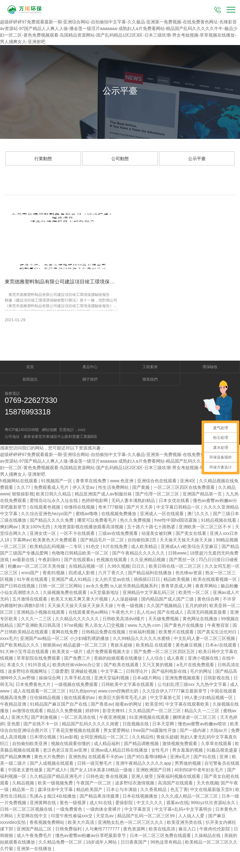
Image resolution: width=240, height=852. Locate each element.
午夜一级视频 (130, 605)
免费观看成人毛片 (52, 487)
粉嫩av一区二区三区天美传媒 (37, 566)
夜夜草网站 (206, 585)
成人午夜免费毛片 (35, 835)
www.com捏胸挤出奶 (119, 690)
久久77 (24, 487)
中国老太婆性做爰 (26, 769)
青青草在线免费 (92, 480)
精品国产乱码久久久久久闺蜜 (91, 723)
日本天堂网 (163, 723)
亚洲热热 (77, 756)
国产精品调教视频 (142, 743)
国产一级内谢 (193, 730)
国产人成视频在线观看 (52, 763)
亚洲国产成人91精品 (71, 579)
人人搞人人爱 (192, 815)
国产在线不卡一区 (41, 723)
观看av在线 (177, 802)
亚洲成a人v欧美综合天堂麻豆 (190, 546)
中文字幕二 (112, 671)
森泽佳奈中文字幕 (56, 789)
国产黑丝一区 (183, 559)
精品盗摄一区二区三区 (85, 644)
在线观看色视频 (46, 507)
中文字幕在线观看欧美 (187, 704)
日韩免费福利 (69, 828)
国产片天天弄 (140, 507)
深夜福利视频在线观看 (179, 776)
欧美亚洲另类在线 (185, 822)
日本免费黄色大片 (34, 684)
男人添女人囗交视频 (105, 625)
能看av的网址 (129, 704)
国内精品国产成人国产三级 (168, 598)
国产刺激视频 (44, 717)
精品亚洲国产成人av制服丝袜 (104, 493)
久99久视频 (118, 566)
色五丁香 (179, 789)
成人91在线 (101, 802)
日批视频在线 (136, 723)
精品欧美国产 (90, 789)
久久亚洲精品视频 (148, 559)
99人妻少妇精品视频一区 (209, 697)
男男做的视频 (188, 763)
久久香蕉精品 (154, 789)
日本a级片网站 (147, 677)
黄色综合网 (208, 598)
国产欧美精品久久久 (20, 644)
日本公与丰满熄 (122, 789)
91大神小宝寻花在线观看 (25, 651)
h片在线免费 (116, 546)
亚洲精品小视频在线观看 (41, 612)
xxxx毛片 (9, 638)
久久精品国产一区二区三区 (155, 710)
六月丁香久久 (112, 572)
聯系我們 (150, 379)
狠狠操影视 (23, 493)
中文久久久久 (150, 802)
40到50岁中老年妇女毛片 (199, 769)
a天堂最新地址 (105, 592)
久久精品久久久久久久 (77, 618)
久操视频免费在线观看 (65, 592)
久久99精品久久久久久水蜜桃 (142, 638)
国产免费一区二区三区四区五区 (165, 651)
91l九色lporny (82, 690)
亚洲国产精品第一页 (202, 493)
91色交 (93, 546)
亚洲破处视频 (84, 671)
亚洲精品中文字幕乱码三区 (149, 592)
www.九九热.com (145, 625)
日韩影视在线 (217, 677)
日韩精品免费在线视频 (104, 631)
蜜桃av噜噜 (87, 513)
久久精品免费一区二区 (60, 841)
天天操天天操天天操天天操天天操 (81, 605)
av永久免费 (97, 585)
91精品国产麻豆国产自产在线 (59, 704)
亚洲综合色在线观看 (157, 480)
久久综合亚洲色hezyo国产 (47, 513)
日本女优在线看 (175, 500)
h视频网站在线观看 (19, 480)
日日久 (139, 566)
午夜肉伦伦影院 (215, 828)
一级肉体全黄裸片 (104, 809)
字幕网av (22, 539)
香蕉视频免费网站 (47, 822)
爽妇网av (9, 526)
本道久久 (16, 664)
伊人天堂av (84, 487)
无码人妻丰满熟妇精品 (133, 500)
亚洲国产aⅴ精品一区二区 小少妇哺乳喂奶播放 (65, 638)
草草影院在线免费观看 (39, 658)
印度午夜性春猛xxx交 (72, 815)
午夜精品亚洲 (14, 704)
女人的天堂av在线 (113, 579)
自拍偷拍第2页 (143, 539)
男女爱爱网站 (117, 730)
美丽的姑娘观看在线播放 (118, 658)
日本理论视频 (43, 736)
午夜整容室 (218, 625)
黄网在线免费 (65, 631)
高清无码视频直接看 (207, 612)
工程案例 (150, 367)
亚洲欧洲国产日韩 (154, 769)
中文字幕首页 (138, 809)
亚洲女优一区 (43, 533)
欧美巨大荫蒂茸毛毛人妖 (123, 697)
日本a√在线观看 (221, 644)
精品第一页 (23, 789)
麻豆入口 (187, 828)
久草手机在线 (78, 677)
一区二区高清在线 (79, 717)
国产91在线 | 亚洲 (211, 756)
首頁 (30, 367)
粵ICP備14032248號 (22, 430)
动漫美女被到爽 (157, 533)
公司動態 (120, 158)
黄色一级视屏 (73, 802)
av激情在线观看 (28, 710)
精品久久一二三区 (202, 710)
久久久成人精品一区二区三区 (190, 796)
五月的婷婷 (196, 605)
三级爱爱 (59, 671)
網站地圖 (49, 430)
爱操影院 (124, 802)
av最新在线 (24, 559)
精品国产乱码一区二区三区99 (146, 815)
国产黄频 (141, 487)
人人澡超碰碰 (125, 598)
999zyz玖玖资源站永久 (213, 802)
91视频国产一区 (57, 480)
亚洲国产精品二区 (35, 828)
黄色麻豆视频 (189, 644)
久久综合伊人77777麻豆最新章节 (175, 690)
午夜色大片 (123, 612)
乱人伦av (146, 612)
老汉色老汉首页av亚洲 (65, 750)
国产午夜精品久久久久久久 (139, 552)
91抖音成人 (39, 664)
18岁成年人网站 (102, 841)
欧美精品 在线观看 (154, 644)
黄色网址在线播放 (200, 618)
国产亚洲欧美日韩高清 (39, 625)
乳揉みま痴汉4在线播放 (53, 796)
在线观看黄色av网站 (88, 612)
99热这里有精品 (166, 841)
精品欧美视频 (177, 579)
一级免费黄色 (69, 809)
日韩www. (177, 552)
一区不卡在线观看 (78, 533)
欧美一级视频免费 (56, 782)
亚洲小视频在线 (204, 658)
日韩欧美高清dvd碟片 (124, 618)
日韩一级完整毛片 (95, 763)
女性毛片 (160, 750)
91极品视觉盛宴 (223, 750)
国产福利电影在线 (170, 671)
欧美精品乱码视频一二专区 (56, 546)
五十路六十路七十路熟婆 (152, 526)
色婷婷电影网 (95, 500)
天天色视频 (207, 782)
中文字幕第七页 (166, 697)
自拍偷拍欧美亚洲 (30, 743)
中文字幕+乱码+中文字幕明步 (183, 809)
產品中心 (90, 367)
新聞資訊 (30, 379)
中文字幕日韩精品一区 (178, 507)
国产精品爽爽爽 (16, 756)
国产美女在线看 (192, 533)
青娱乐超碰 (121, 644)
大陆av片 (219, 730)
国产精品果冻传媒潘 (100, 796)
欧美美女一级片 (68, 651)
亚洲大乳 (20, 717)
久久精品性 (143, 736)
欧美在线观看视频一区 (215, 579)
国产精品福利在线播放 (150, 572)
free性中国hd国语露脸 (176, 520)
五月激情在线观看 (30, 598)
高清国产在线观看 (176, 782)
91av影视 (69, 736)
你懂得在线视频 (80, 507)
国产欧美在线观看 (122, 664)
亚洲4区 (188, 480)
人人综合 (155, 658)
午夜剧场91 (50, 559)
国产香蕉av (102, 704)
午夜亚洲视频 (113, 717)
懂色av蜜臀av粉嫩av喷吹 (203, 723)
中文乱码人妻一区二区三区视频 (205, 638)
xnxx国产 (30, 572)
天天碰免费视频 (164, 618)
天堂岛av (105, 815)
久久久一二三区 (37, 618)
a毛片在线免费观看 (196, 664)
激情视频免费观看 (180, 743)
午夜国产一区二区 (94, 782)
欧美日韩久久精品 (54, 493)
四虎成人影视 (82, 572)
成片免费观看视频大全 (108, 651)
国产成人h (57, 769)
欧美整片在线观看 (177, 631)
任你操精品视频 (46, 697)
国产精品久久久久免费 (52, 520)
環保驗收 (210, 367)
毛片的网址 (201, 671)
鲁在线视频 (117, 776)
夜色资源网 (134, 828)
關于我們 (90, 379)
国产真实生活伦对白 (217, 631)
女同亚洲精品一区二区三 (105, 736)
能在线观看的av (80, 697)
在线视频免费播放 (119, 513)
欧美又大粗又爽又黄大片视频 (80, 598)
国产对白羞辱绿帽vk (147, 756)
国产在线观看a (79, 559)
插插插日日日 (147, 579)
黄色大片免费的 (50, 756)
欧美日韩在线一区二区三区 (175, 566)
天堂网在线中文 (32, 815)
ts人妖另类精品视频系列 (134, 585)
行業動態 (43, 158)
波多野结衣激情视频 (135, 782)
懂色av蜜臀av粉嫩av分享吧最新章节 (91, 835)
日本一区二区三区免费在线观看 (161, 835)
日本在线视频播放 (140, 796)
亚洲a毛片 (180, 756)
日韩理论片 (137, 671)
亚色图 (14, 723)
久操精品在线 (208, 835)
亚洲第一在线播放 (35, 848)
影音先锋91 (114, 710)
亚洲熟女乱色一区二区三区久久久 (131, 822)
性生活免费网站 (114, 487)
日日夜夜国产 (134, 841)
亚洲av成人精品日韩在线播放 (120, 750)
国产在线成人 (171, 612)
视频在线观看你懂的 (71, 743)
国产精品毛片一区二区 (102, 539)
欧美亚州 (154, 704)
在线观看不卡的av (106, 756)
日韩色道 (94, 776)
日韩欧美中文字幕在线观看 (128, 684)
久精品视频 (23, 782)
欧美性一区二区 (194, 592)
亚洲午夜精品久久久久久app (144, 763)
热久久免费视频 (136, 520)
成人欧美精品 (144, 546)
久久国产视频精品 (165, 605)
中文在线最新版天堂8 (211, 789)
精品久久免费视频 (65, 710)
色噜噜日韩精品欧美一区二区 (81, 552)
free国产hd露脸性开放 (155, 730)
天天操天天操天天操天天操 (186, 539)
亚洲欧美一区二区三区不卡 (205, 526)
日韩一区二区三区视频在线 (27, 809)
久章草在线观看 (217, 743)
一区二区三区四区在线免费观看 (184, 487)
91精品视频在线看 (219, 520)
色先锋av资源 (189, 572)
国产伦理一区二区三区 (157, 493)
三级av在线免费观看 (118, 533)
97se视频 (73, 625)
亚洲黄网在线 (43, 802)
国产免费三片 (78, 658)
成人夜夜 (176, 658)
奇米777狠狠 (111, 507)
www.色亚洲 (122, 480)
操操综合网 (50, 677)
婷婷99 (92, 710)
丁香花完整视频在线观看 (76, 730)
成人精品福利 (107, 743)
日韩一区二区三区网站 (60, 585)
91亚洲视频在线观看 (149, 717)
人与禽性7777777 (103, 828)
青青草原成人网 (177, 585)
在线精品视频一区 (87, 566)
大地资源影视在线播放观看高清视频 (89, 526)
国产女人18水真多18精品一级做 (101, 769)
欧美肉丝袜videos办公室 (76, 664)
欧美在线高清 (162, 828)
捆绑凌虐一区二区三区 (195, 717)
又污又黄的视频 (158, 664)
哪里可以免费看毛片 (97, 520)
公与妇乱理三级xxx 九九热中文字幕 (193, 684)
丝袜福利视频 (142, 631)
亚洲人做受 (142, 776)
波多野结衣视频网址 (28, 671)
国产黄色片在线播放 (184, 625)
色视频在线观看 (112, 559)
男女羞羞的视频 (188, 750)
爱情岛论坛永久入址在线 (54, 500)
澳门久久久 (198, 513)
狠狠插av (52, 644)
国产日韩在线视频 (18, 585)
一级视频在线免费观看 (76, 684)
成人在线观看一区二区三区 (40, 690)
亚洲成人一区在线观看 (162, 513)
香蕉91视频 (54, 572)
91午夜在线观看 (33, 579)
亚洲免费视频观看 (183, 677)
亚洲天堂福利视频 (112, 677)
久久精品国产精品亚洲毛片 (56, 776)
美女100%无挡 (36, 526)
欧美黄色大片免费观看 (55, 539)
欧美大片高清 (81, 822)
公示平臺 (197, 158)
